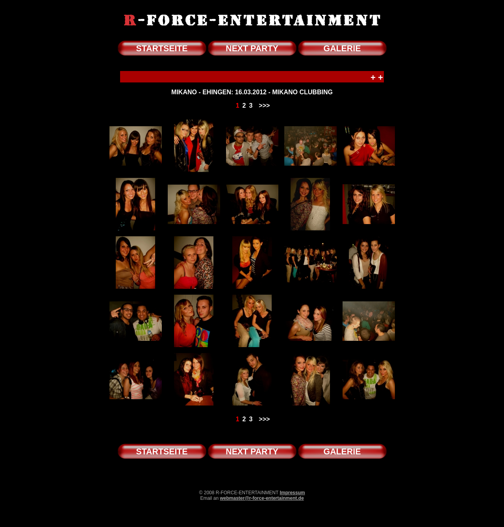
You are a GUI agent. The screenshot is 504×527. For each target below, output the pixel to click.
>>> (264, 105)
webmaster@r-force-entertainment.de (262, 498)
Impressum (292, 492)
